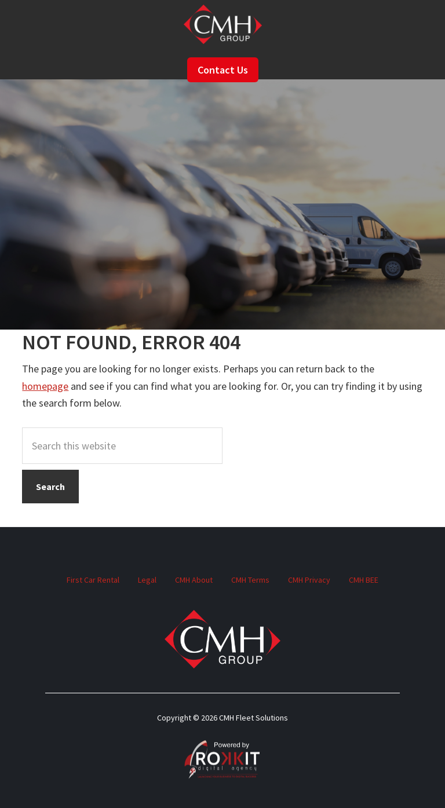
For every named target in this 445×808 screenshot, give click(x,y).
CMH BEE (363, 580)
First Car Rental (93, 580)
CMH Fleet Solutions (223, 24)
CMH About (194, 580)
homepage (45, 386)
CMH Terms (250, 580)
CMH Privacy (309, 580)
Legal (147, 580)
